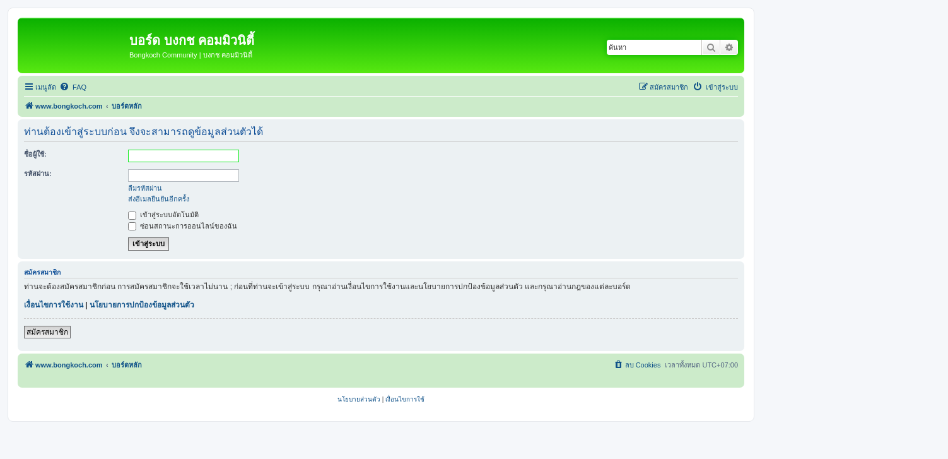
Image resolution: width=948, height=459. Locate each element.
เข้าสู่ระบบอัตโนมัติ (163, 214)
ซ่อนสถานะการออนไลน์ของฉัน (182, 226)
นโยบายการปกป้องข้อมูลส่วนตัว (142, 305)
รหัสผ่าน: (38, 173)
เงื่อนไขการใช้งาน (53, 305)
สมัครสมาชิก (47, 332)
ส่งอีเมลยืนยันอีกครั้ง (158, 199)
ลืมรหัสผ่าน (145, 188)
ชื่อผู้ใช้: (35, 154)
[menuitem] (72, 87)
